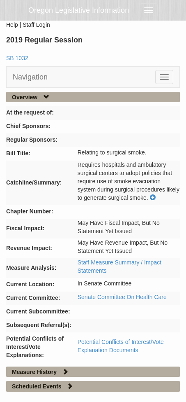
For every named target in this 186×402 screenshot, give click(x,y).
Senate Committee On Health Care (122, 297)
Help (12, 24)
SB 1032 (17, 58)
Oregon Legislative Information (78, 10)
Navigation (30, 77)
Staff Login (36, 24)
